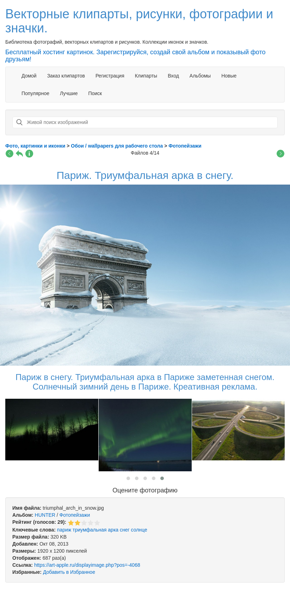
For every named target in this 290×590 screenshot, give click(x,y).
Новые (228, 76)
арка (113, 530)
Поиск (95, 93)
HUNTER (45, 515)
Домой (29, 76)
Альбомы (200, 76)
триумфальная (89, 530)
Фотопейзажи (75, 515)
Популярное (35, 93)
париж (64, 530)
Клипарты (146, 76)
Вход (173, 76)
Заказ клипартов (66, 76)
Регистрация (109, 76)
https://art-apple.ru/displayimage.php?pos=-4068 (87, 565)
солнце (139, 530)
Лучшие (69, 93)
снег (125, 530)
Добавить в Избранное (69, 572)
